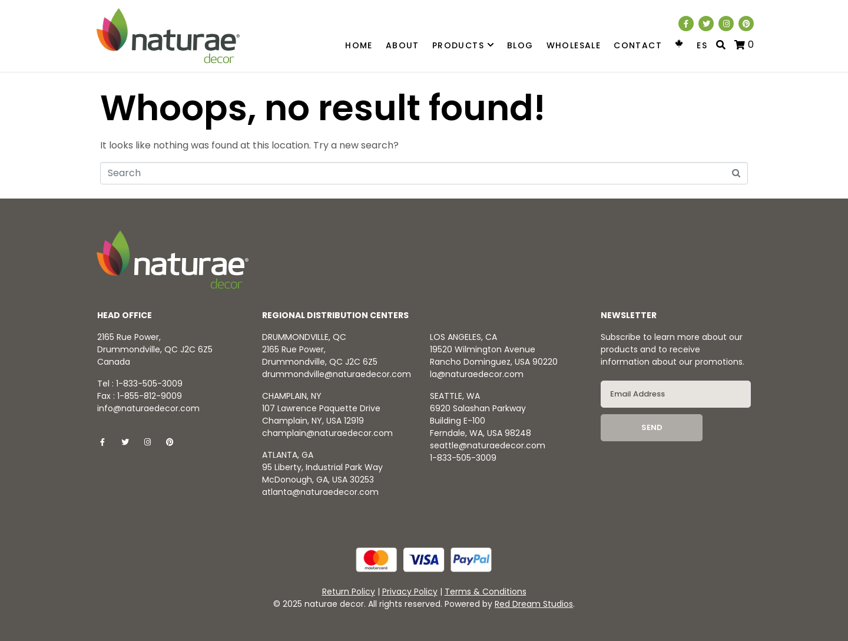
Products (463, 45)
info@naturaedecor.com (148, 408)
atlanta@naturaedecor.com (320, 492)
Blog (520, 45)
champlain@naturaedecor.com (327, 433)
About (402, 45)
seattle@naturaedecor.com (487, 445)
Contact (638, 45)
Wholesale (573, 45)
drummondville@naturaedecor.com (336, 374)
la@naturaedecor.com (477, 374)
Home (359, 45)
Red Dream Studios (534, 604)
